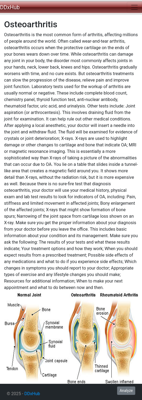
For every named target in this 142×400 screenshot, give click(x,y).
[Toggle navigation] (134, 7)
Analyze (126, 390)
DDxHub (10, 7)
